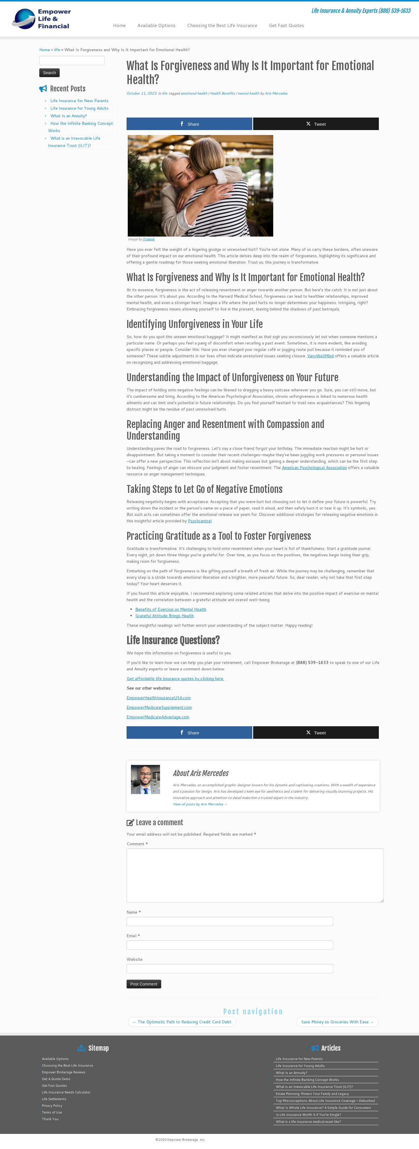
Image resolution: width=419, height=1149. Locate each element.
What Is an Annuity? (68, 116)
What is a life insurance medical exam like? (308, 1121)
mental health (249, 93)
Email (133, 936)
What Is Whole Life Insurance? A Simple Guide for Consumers (323, 1107)
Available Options (156, 25)
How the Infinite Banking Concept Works (307, 1079)
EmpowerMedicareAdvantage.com (158, 717)
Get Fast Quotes (286, 25)
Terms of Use (52, 1112)
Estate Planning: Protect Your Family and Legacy (312, 1093)
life (57, 50)
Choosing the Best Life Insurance (222, 25)
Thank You (50, 1119)
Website (135, 959)
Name (134, 912)
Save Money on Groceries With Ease (337, 1022)
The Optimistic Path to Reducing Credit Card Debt (181, 1022)
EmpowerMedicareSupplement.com (159, 707)
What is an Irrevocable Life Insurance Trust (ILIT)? (314, 1086)
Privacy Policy (52, 1105)
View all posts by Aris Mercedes (200, 804)
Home (119, 25)
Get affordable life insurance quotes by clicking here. (175, 678)
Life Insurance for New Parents (79, 101)
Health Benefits (223, 93)
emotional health (194, 93)
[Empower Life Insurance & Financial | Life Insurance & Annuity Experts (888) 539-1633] (48, 18)
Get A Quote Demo (56, 1079)
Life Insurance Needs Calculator (66, 1092)
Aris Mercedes (276, 93)
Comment (137, 844)
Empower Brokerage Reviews (64, 1072)
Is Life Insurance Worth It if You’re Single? (308, 1114)
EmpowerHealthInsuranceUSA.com (159, 698)
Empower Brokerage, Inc (186, 1139)
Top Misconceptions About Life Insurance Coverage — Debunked (325, 1100)
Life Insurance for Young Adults (79, 108)
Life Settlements (54, 1099)
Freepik (149, 239)
